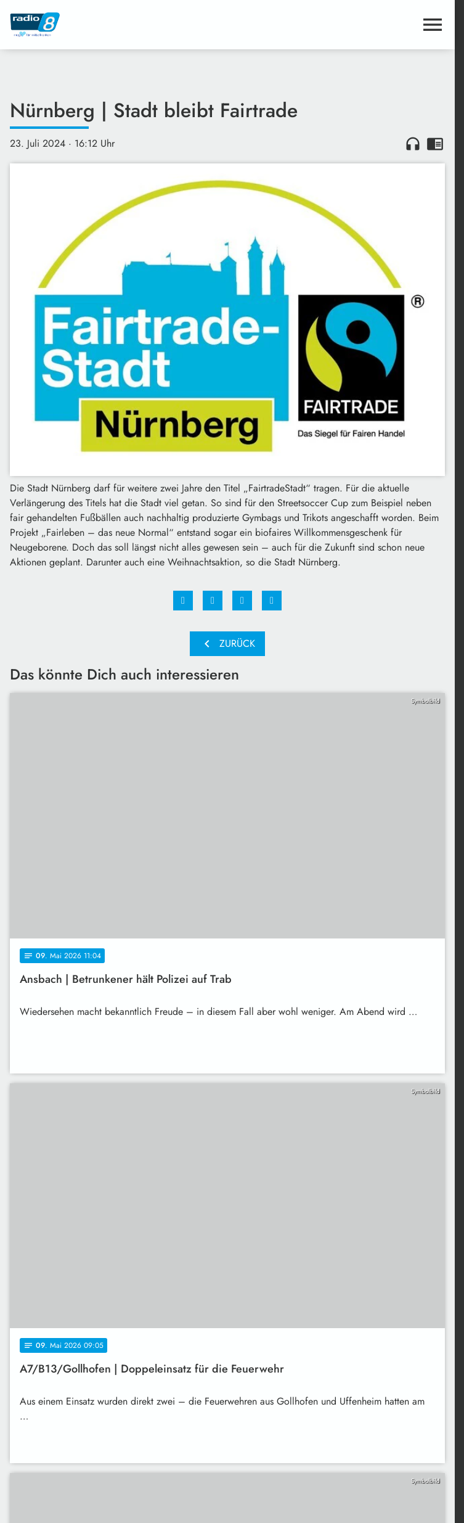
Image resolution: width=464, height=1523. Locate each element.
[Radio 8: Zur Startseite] (118, 24)
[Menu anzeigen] (432, 24)
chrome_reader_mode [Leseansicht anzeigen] (435, 143)
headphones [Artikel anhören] (412, 143)
